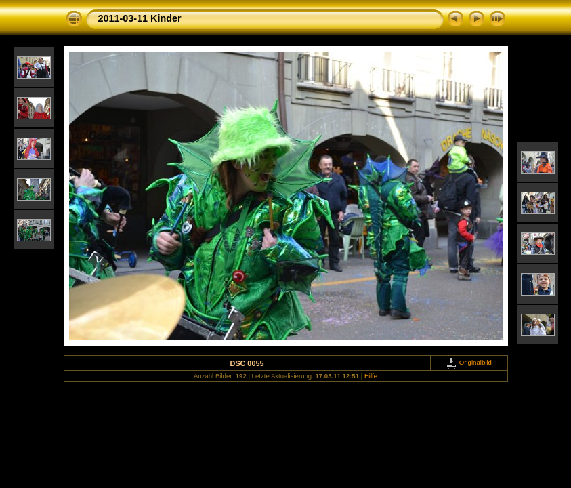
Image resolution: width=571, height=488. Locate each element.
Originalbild (469, 362)
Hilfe (370, 376)
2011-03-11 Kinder (140, 18)
